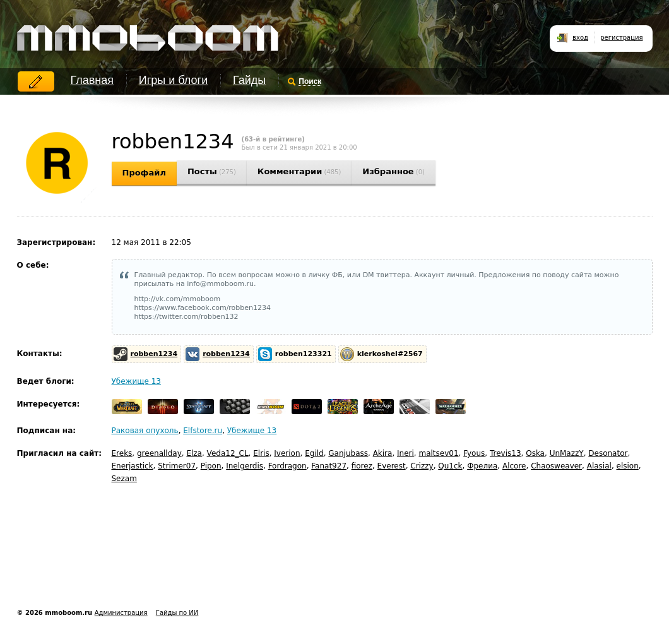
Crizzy (421, 466)
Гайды (249, 80)
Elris (261, 453)
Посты (211, 171)
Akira (383, 453)
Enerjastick (132, 466)
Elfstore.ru (202, 430)
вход (580, 37)
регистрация (621, 37)
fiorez (362, 466)
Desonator (607, 453)
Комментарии (299, 171)
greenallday (159, 453)
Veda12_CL (228, 453)
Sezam (124, 478)
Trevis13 (505, 453)
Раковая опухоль (145, 430)
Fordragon (287, 466)
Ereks (122, 453)
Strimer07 (177, 466)
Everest (391, 466)
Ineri (405, 453)
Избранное (393, 171)
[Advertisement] (247, 561)
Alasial (599, 466)
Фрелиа (482, 466)
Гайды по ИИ (177, 612)
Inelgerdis (244, 466)
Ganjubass (348, 453)
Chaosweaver (556, 466)
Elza (194, 453)
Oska (535, 453)
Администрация (121, 612)
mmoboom (145, 32)
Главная (92, 80)
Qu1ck (450, 466)
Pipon (211, 466)
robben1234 (154, 354)
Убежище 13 (136, 381)
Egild (314, 453)
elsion (628, 466)
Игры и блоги (173, 80)
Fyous (474, 453)
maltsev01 (438, 453)
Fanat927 (328, 466)
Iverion (287, 453)
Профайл (144, 172)
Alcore (514, 466)
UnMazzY (567, 453)
